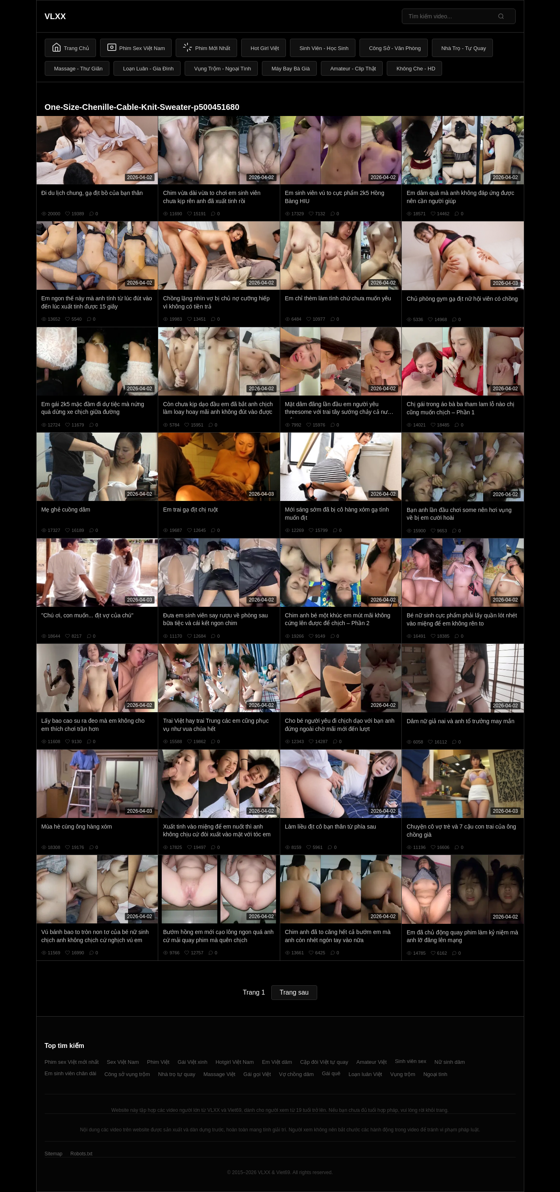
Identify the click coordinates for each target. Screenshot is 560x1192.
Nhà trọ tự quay (176, 1074)
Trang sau (294, 992)
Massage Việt (219, 1074)
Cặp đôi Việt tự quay (324, 1062)
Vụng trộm (402, 1074)
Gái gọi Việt (257, 1074)
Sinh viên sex (410, 1061)
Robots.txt (81, 1154)
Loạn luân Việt (365, 1074)
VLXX (55, 16)
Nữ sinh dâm (449, 1062)
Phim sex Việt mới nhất (72, 1062)
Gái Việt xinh (192, 1062)
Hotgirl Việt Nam (235, 1062)
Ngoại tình (435, 1074)
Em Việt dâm (277, 1062)
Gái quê (331, 1073)
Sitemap (54, 1154)
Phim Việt (158, 1062)
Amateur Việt (371, 1062)
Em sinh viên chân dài (70, 1073)
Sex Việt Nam (123, 1062)
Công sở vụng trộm (127, 1074)
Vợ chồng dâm (296, 1074)
